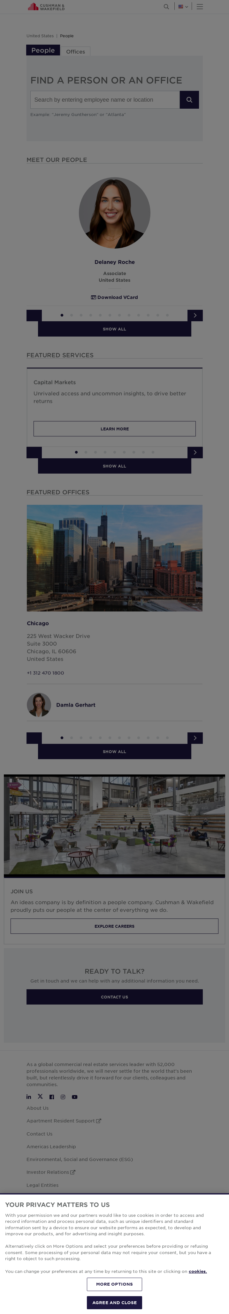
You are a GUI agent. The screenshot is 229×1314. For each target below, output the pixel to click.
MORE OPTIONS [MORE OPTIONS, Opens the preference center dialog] (114, 1297)
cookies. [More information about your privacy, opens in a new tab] (198, 1285)
